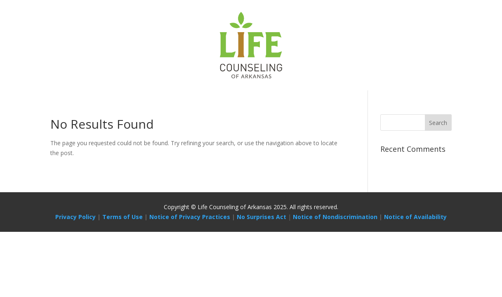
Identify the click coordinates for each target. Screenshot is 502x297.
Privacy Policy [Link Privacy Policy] (75, 217)
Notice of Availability (415, 217)
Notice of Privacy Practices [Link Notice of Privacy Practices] (189, 217)
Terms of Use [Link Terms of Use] (122, 217)
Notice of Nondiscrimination (335, 217)
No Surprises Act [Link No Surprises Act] (261, 217)
